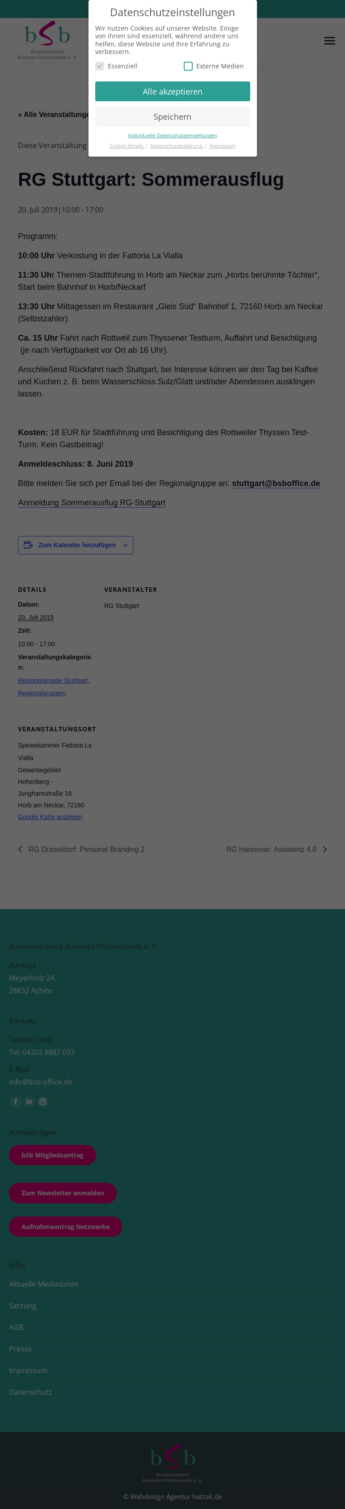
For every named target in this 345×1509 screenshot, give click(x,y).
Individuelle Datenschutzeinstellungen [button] (172, 135)
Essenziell (116, 66)
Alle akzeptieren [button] (173, 91)
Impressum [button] (222, 146)
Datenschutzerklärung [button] (176, 146)
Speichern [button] (172, 116)
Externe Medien (214, 66)
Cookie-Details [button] (127, 146)
